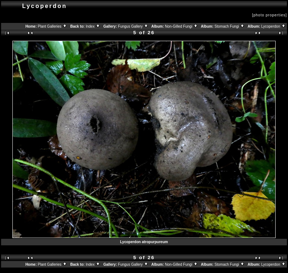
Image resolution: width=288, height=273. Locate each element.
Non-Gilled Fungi (181, 26)
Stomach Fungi (229, 26)
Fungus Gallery (133, 26)
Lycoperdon (273, 26)
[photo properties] (269, 15)
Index (93, 26)
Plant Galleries (52, 26)
